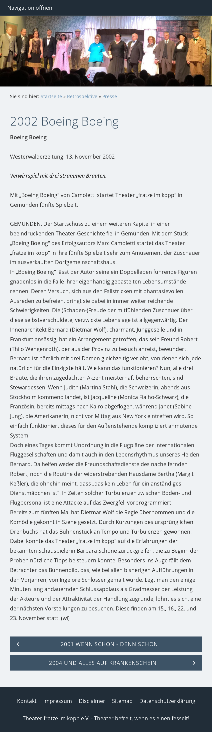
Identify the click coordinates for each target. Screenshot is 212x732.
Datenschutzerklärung (167, 701)
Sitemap (122, 701)
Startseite (51, 96)
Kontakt (27, 701)
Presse (109, 96)
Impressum (57, 701)
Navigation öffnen (29, 7)
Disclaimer (92, 701)
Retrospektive (82, 96)
